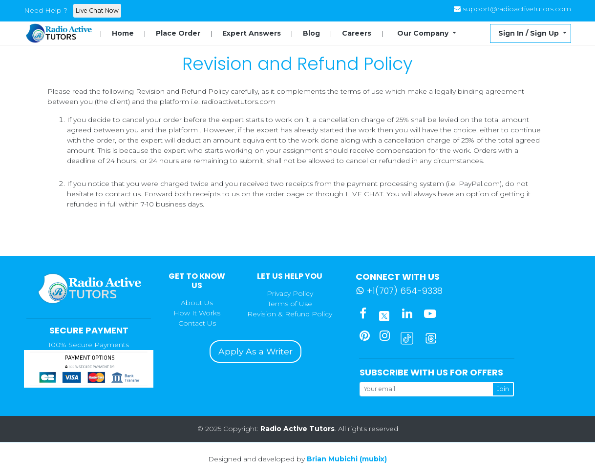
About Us (197, 302)
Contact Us (197, 323)
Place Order (178, 33)
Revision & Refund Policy (289, 314)
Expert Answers (251, 33)
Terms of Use (290, 303)
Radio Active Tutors (297, 428)
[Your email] (426, 389)
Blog (311, 33)
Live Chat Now (97, 10)
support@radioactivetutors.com (517, 8)
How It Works (196, 313)
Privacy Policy (290, 293)
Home (123, 33)
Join (503, 389)
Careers (356, 33)
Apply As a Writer (255, 351)
